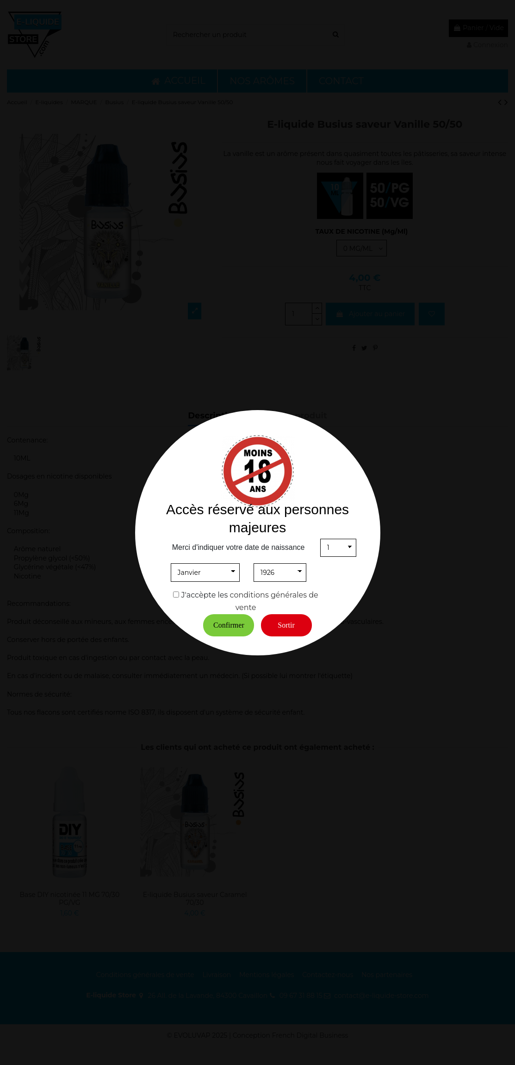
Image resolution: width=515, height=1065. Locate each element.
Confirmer (228, 625)
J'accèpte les (204, 595)
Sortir (286, 625)
